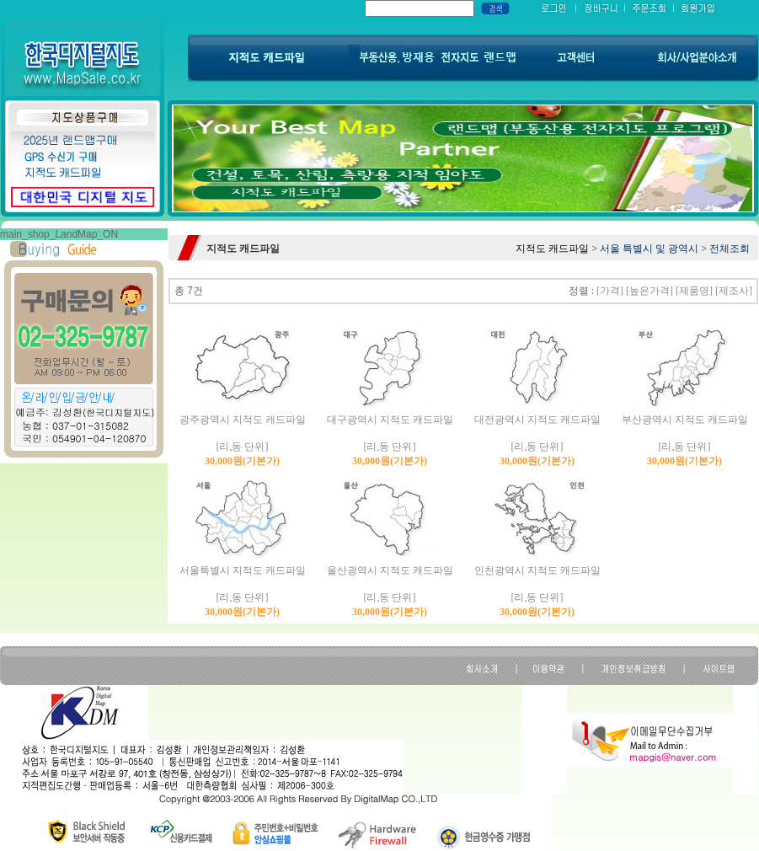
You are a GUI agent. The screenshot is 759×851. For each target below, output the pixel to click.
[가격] (609, 291)
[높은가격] (649, 291)
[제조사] (733, 291)
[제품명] (694, 291)
